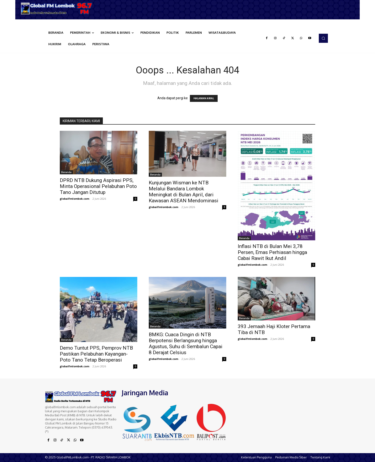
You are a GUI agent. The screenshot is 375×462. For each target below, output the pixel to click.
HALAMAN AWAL (203, 98)
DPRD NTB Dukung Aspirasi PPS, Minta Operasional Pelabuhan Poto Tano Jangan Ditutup (98, 186)
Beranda (66, 172)
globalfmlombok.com (74, 198)
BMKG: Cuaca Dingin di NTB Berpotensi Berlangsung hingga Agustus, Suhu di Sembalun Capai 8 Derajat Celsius (185, 343)
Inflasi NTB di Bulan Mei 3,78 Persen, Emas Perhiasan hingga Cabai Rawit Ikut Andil (272, 252)
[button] (323, 38)
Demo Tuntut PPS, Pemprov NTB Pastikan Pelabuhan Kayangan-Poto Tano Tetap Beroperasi (96, 354)
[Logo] (58, 8)
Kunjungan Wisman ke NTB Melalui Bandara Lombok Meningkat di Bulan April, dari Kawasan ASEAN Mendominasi (183, 192)
